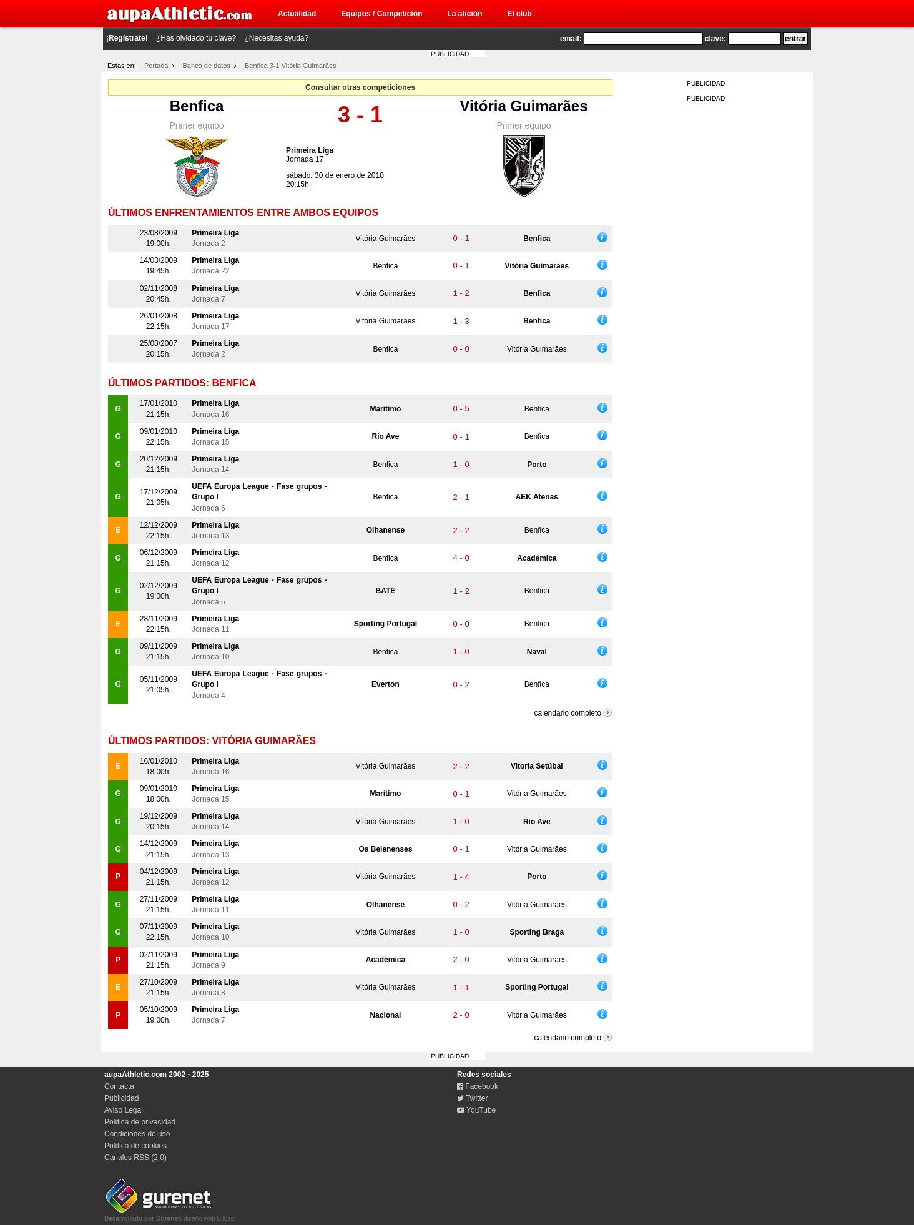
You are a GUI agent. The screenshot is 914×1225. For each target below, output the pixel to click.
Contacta (119, 1086)
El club (519, 13)
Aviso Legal (123, 1110)
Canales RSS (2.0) (135, 1157)
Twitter (472, 1098)
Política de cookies (135, 1145)
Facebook (477, 1086)
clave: (715, 38)
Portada (156, 65)
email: (571, 38)
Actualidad (297, 13)
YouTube (476, 1110)
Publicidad (121, 1098)
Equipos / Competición (381, 13)
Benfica (197, 105)
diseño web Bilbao (169, 1215)
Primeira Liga (309, 150)
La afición (464, 13)
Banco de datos (206, 65)
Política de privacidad (139, 1122)
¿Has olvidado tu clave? (196, 38)
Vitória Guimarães (524, 105)
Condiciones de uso (137, 1133)
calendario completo (567, 713)
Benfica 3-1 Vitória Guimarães (291, 65)
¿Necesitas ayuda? (276, 38)
